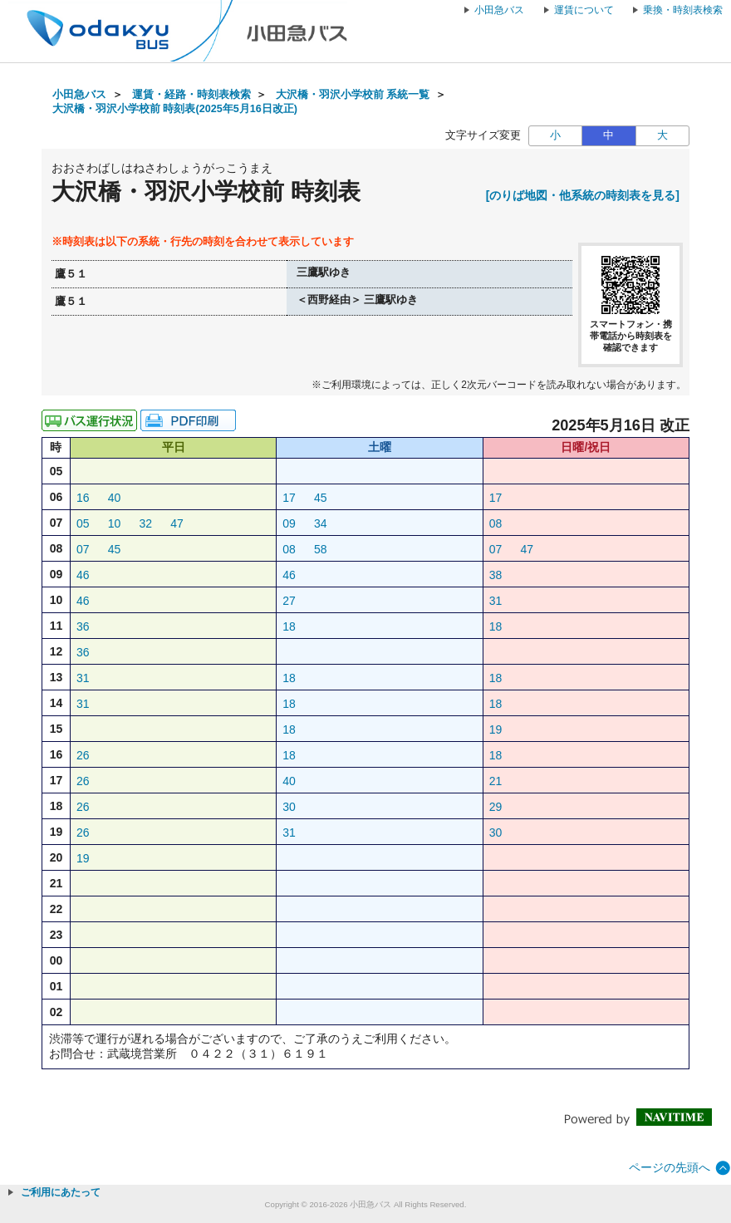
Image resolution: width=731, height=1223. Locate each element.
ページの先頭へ (669, 1167)
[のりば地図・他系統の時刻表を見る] (582, 195)
